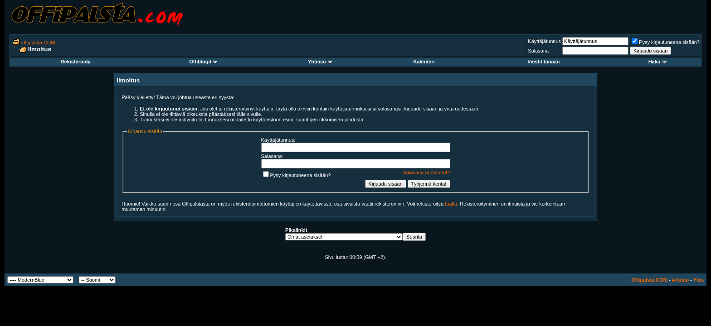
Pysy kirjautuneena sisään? (666, 42)
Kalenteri (423, 61)
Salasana (538, 50)
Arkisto (680, 280)
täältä (451, 203)
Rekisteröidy (76, 61)
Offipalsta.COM (38, 42)
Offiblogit (203, 61)
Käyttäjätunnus (544, 41)
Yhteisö (320, 61)
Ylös (698, 280)
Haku (657, 61)
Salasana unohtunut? (426, 172)
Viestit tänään (543, 61)
